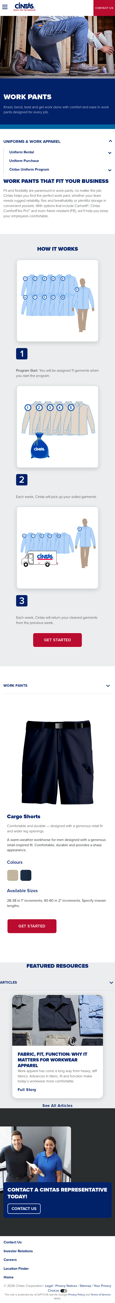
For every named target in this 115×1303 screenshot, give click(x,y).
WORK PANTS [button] (15, 685)
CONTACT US (24, 1209)
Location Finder (16, 1268)
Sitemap (85, 1285)
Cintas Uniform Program (29, 169)
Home (9, 1277)
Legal (49, 1285)
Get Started (37, 928)
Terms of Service (101, 1295)
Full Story (27, 1090)
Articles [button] (8, 982)
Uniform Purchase (24, 160)
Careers (10, 1259)
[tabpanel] (57, 819)
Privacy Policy (76, 1295)
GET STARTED (57, 640)
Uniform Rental (21, 152)
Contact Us (13, 1242)
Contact (104, 8)
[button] (5, 6)
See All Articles (57, 1105)
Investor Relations (18, 1251)
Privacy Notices (66, 1285)
